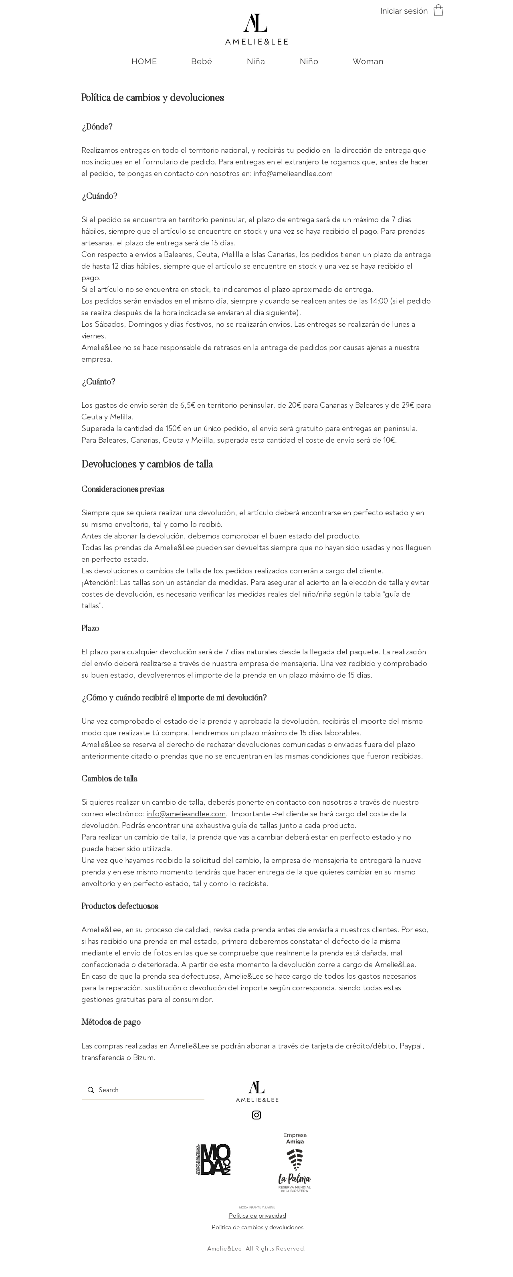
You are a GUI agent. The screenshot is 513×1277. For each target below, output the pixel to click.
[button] (438, 10)
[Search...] (143, 1090)
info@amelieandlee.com (293, 173)
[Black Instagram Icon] (256, 1115)
